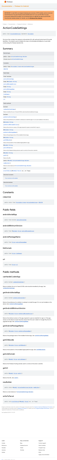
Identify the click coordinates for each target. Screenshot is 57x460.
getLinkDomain (7, 147)
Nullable (10, 81)
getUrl (5, 155)
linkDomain (6, 94)
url (4, 99)
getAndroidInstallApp (9, 117)
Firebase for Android (22, 6)
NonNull (6, 145)
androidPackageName (8, 89)
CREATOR (5, 69)
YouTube (22, 450)
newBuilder (6, 163)
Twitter (21, 447)
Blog (21, 443)
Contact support (42, 443)
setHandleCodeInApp (8, 288)
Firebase (5, 24)
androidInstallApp (8, 79)
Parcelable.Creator (16, 66)
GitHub (3, 452)
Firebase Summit (24, 445)
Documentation (7, 6)
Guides (3, 443)
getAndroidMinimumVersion (10, 124)
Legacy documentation (44, 454)
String (15, 81)
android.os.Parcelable (13, 178)
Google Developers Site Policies (42, 408)
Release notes (42, 450)
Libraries (4, 450)
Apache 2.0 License (22, 408)
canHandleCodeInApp (9, 109)
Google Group (42, 447)
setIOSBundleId (40, 349)
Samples (4, 447)
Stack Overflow (42, 445)
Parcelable (30, 33)
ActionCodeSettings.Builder (19, 56)
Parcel (19, 170)
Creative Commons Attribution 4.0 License (43, 407)
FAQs (40, 452)
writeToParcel (7, 170)
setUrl (16, 377)
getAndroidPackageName (9, 132)
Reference (30, 24)
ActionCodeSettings (15, 33)
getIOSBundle (7, 140)
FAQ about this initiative (36, 18)
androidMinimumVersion (9, 84)
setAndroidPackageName (16, 304)
